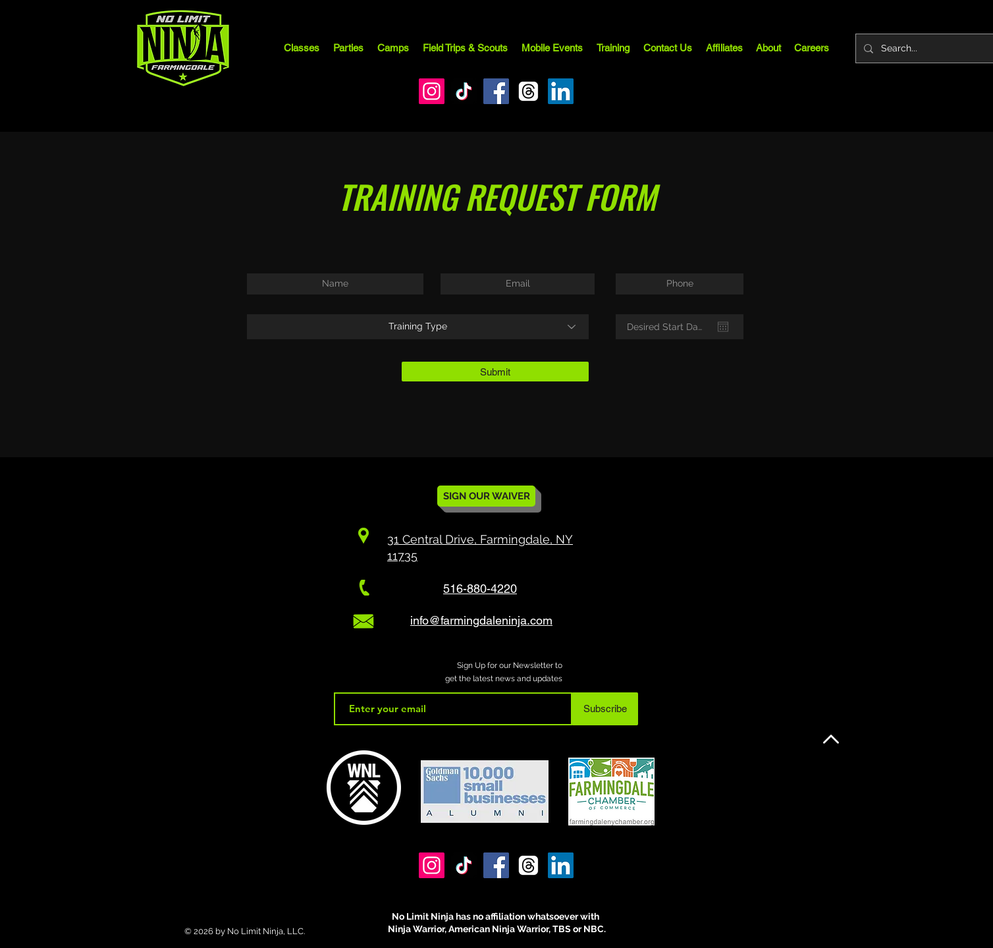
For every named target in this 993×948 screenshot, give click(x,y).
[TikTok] (464, 91)
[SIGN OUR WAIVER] (486, 496)
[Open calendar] (723, 326)
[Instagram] (431, 91)
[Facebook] (496, 91)
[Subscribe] (605, 708)
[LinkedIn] (561, 91)
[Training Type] (418, 326)
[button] (393, 48)
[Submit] (495, 371)
